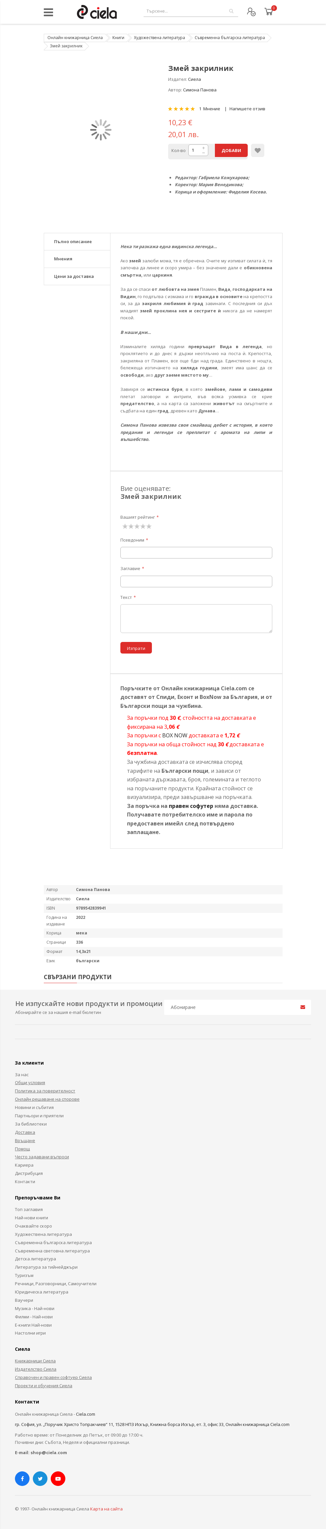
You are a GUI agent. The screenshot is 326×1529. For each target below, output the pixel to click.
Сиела (194, 79)
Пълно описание (73, 241)
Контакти (25, 1182)
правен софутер (191, 806)
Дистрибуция (29, 1173)
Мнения (63, 259)
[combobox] (191, 11)
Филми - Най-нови (34, 1317)
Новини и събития (34, 1107)
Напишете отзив (247, 109)
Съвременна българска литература (230, 37)
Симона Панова (200, 90)
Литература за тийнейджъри (46, 1267)
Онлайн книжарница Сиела (75, 37)
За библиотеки (31, 1124)
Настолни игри (30, 1333)
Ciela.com (85, 1414)
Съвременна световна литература (52, 1251)
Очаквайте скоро (33, 1226)
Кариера (24, 1165)
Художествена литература (159, 37)
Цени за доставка (74, 276)
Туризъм (24, 1275)
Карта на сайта (106, 1509)
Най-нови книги (31, 1218)
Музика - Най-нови (34, 1308)
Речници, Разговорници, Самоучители (56, 1284)
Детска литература (35, 1259)
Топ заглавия (29, 1209)
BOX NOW (174, 735)
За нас (22, 1075)
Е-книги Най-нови (33, 1325)
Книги (118, 37)
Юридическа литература (41, 1292)
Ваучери (24, 1300)
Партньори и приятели (39, 1116)
